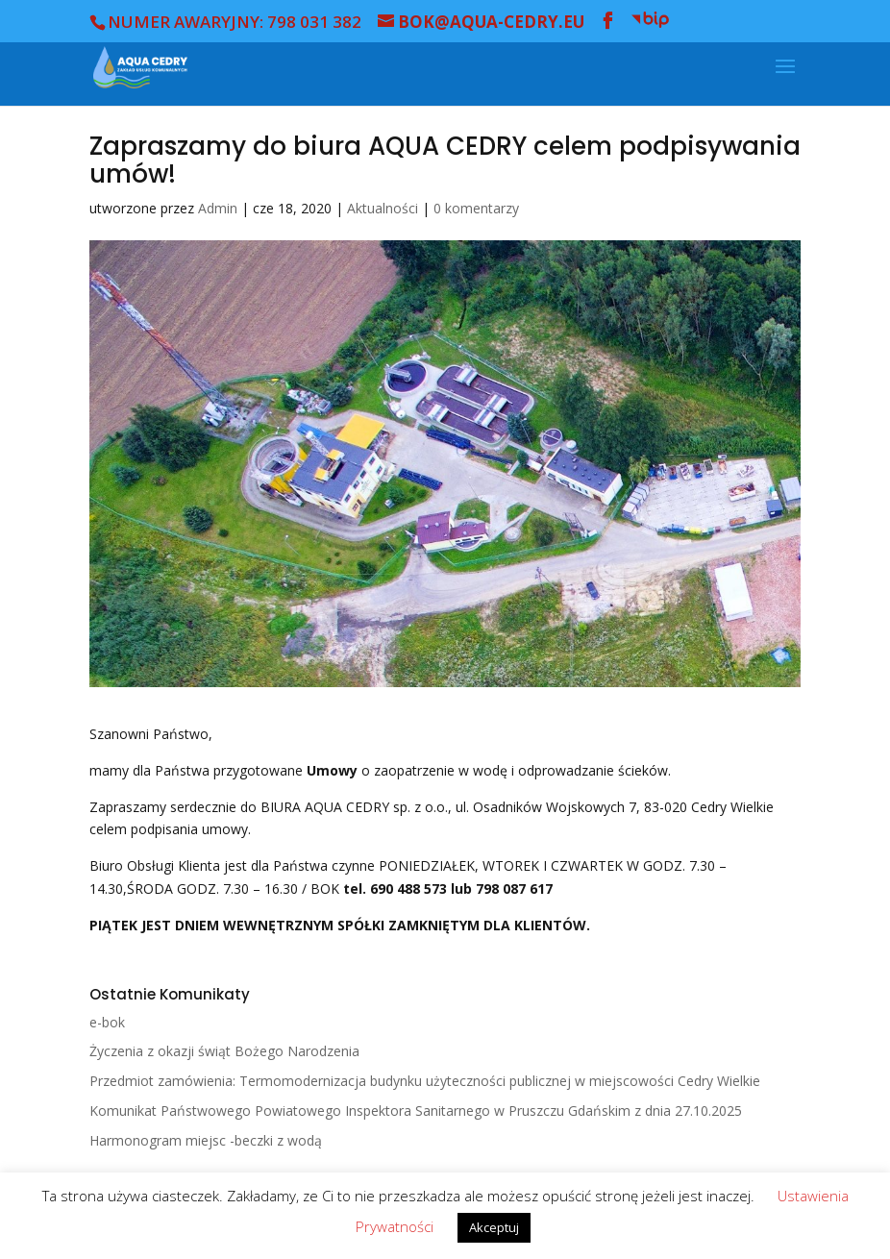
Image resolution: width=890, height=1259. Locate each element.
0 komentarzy (476, 208)
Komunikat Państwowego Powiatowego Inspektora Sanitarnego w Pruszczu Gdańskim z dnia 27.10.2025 (415, 1110)
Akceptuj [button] (494, 1227)
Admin (217, 208)
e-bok (107, 1022)
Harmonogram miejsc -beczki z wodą (205, 1140)
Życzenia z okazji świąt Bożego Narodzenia (224, 1051)
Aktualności (382, 208)
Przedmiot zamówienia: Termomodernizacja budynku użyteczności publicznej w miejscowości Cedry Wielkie (424, 1081)
